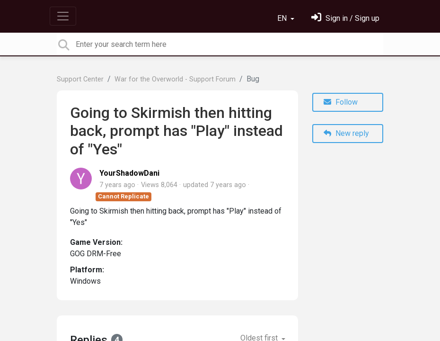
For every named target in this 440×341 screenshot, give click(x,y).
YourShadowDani (129, 173)
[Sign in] (345, 18)
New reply (346, 133)
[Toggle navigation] (63, 16)
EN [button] (283, 18)
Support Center (80, 79)
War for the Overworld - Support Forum (175, 79)
